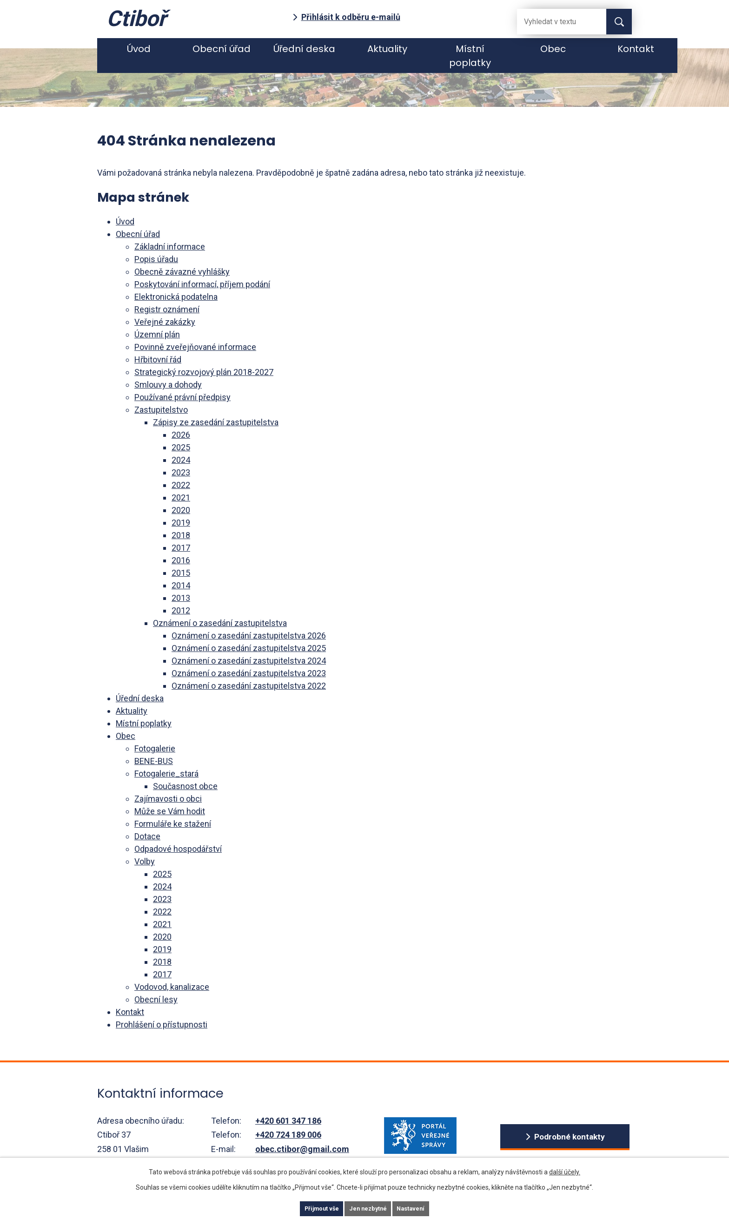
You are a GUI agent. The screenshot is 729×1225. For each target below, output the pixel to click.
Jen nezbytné (368, 1207)
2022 (181, 485)
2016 (181, 560)
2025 (181, 447)
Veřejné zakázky (164, 322)
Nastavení (425, 1207)
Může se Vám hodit (169, 811)
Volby (144, 861)
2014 (181, 585)
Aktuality (387, 48)
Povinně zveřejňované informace (195, 347)
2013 (181, 598)
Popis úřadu (156, 259)
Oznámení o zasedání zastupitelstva (220, 623)
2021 (181, 497)
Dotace (147, 836)
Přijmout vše (308, 1207)
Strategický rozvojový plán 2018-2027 (203, 372)
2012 (181, 610)
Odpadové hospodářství (178, 849)
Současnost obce (185, 786)
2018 (181, 535)
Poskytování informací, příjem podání (202, 284)
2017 (181, 548)
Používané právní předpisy (182, 397)
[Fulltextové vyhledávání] (554, 21)
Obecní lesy (156, 999)
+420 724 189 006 (288, 1134)
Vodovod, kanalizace (171, 987)
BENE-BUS (153, 761)
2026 (181, 435)
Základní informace (169, 246)
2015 (181, 573)
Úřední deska (304, 48)
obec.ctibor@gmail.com (302, 1149)
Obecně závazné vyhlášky (182, 272)
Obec (553, 48)
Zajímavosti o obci (168, 798)
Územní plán (157, 334)
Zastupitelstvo (161, 410)
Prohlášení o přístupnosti (161, 1024)
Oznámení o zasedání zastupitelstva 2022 (249, 686)
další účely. (564, 1169)
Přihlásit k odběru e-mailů (350, 17)
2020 (181, 510)
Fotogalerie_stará (166, 773)
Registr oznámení (166, 309)
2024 (181, 460)
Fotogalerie (154, 748)
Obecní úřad (221, 48)
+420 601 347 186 (288, 1121)
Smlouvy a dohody (168, 384)
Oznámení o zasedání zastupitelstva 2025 (249, 648)
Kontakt (635, 48)
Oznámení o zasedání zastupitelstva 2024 (249, 660)
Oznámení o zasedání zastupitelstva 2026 (249, 635)
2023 (181, 472)
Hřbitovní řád (157, 359)
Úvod (139, 48)
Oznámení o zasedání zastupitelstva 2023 (249, 673)
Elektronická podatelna (176, 297)
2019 (181, 522)
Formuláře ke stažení (172, 824)
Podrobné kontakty (569, 1137)
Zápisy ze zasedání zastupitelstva (215, 422)
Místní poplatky (470, 55)
